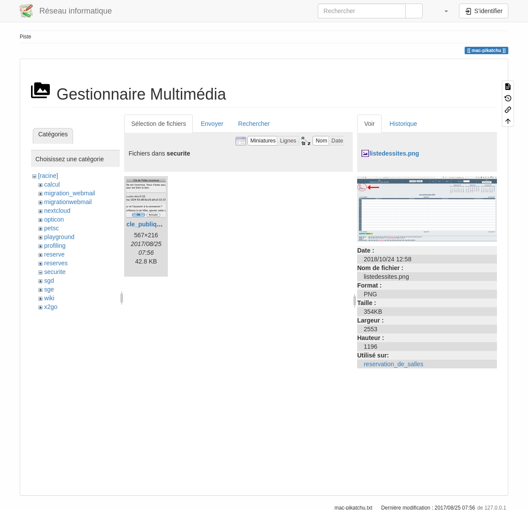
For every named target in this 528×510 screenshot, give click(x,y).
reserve (54, 254)
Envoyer (212, 123)
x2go (50, 306)
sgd (49, 280)
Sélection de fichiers (158, 123)
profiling (55, 245)
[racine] (48, 175)
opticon (54, 219)
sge (49, 289)
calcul (52, 184)
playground (59, 236)
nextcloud (57, 210)
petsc (51, 228)
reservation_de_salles (393, 364)
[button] (442, 11)
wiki (49, 298)
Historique (403, 123)
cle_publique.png (151, 224)
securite (55, 271)
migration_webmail (69, 193)
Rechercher (254, 123)
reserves (56, 263)
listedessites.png (394, 153)
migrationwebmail (68, 201)
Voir (369, 123)
